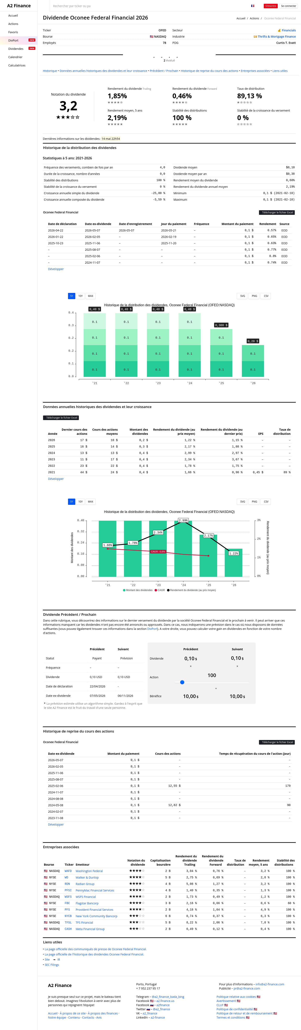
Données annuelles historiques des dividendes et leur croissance (103, 71)
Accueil (241, 18)
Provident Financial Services (94, 910)
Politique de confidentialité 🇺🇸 (237, 1009)
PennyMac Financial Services (95, 890)
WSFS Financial (86, 897)
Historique (50, 71)
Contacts (88, 1017)
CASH (68, 929)
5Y (71, 296)
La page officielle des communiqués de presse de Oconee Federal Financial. (96, 949)
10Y (80, 296)
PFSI (68, 890)
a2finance (163, 1005)
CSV (265, 296)
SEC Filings (53, 965)
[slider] (182, 682)
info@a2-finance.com (270, 984)
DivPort (152, 629)
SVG (242, 296)
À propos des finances (103, 1013)
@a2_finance (161, 1009)
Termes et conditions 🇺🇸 (233, 1017)
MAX (90, 296)
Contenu (74, 1017)
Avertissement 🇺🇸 (228, 1001)
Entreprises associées (255, 71)
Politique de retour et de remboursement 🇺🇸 (247, 1013)
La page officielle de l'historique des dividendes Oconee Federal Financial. (95, 954)
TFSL (68, 922)
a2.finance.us (165, 1001)
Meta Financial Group (90, 929)
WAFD (68, 871)
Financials (289, 30)
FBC (67, 903)
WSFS (68, 896)
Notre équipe (57, 1017)
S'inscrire (270, 6)
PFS (67, 909)
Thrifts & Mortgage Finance (277, 36)
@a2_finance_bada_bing (168, 997)
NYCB (68, 916)
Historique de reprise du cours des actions (209, 71)
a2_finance (150, 1013)
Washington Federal (89, 871)
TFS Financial (84, 922)
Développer (56, 269)
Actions (254, 18)
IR (59, 959)
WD (66, 877)
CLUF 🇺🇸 (222, 1005)
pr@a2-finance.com (247, 988)
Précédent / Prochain (164, 71)
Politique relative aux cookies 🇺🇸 (238, 997)
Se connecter (288, 6)
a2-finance (158, 1017)
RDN (67, 884)
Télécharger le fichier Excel (277, 212)
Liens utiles (280, 71)
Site (48, 959)
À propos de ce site (73, 1013)
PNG (254, 296)
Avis (99, 1017)
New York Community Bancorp (96, 916)
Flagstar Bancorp (87, 903)
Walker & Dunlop (87, 877)
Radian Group (85, 884)
